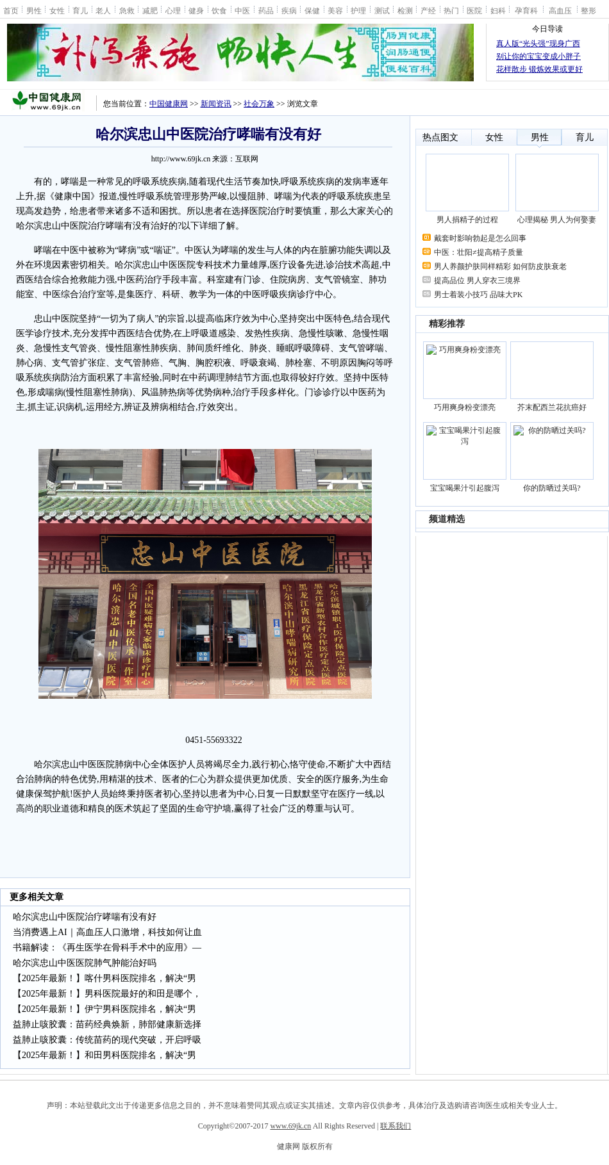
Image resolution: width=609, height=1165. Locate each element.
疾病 (289, 10)
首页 (11, 10)
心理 (173, 10)
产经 (428, 10)
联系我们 (395, 1125)
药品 (266, 10)
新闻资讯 (216, 103)
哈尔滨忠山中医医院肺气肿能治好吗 (84, 963)
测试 (382, 10)
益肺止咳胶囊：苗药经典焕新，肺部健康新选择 (107, 1024)
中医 (242, 10)
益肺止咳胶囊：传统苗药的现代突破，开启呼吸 (107, 1040)
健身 (196, 10)
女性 (57, 10)
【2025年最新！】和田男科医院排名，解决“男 (104, 1055)
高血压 (560, 10)
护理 (358, 10)
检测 (405, 10)
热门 (451, 10)
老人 (103, 10)
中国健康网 (168, 103)
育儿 (80, 10)
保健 (312, 10)
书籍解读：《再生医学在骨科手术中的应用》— (107, 947)
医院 (474, 10)
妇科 (498, 10)
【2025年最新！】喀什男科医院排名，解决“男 (104, 978)
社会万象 (259, 103)
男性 (34, 10)
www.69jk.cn (290, 1125)
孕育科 (526, 10)
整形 (588, 10)
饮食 (219, 10)
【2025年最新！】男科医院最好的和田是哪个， (107, 993)
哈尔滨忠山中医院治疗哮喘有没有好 (84, 917)
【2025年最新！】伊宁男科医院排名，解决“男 (104, 1009)
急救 (127, 10)
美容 (335, 10)
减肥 (150, 10)
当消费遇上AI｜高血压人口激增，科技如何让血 (107, 932)
